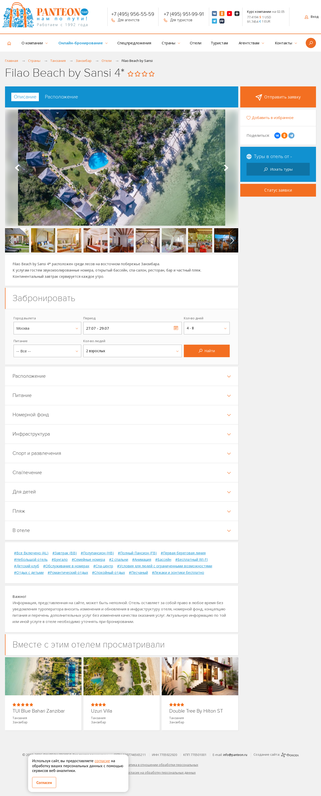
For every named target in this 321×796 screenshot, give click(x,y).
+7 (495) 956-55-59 (132, 14)
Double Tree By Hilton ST (196, 711)
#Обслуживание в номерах (66, 566)
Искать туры (278, 169)
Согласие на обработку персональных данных (160, 772)
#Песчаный (138, 572)
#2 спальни (118, 559)
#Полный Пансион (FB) (137, 553)
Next (226, 168)
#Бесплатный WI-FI (191, 559)
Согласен (44, 782)
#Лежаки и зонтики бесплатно (178, 572)
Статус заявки (278, 190)
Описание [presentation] (25, 97)
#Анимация (141, 559)
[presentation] (11, 240)
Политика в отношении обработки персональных (160, 765)
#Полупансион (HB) (97, 553)
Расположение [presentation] (61, 97)
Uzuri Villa (101, 711)
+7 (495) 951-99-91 (184, 14)
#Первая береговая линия (183, 553)
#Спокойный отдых (108, 572)
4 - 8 (190, 328)
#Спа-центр (103, 566)
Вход (311, 16)
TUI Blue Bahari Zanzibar (39, 711)
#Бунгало (60, 559)
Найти (207, 350)
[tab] (25, 97)
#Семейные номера (88, 559)
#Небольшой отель (31, 559)
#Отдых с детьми (29, 572)
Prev (17, 168)
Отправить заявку (278, 97)
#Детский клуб (26, 566)
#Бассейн (163, 559)
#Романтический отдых (68, 572)
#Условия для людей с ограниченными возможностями (164, 566)
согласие (102, 760)
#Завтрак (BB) (64, 553)
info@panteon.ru (235, 755)
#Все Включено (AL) (31, 553)
